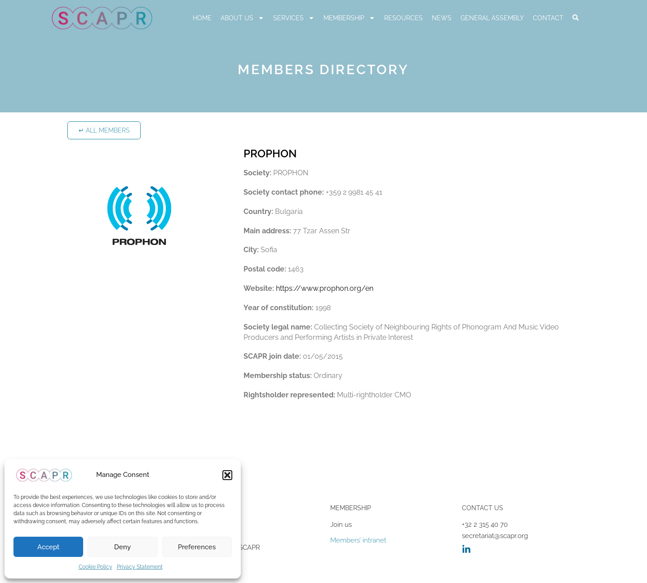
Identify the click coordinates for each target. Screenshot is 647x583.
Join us (341, 525)
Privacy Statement (140, 567)
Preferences (197, 547)
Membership (349, 18)
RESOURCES (403, 18)
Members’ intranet (358, 540)
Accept (48, 547)
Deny (122, 547)
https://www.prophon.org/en (324, 288)
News (442, 18)
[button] (227, 475)
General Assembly (492, 18)
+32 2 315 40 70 (485, 525)
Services (294, 18)
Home (202, 18)
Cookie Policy (95, 567)
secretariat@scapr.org (495, 536)
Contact (548, 18)
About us (242, 18)
